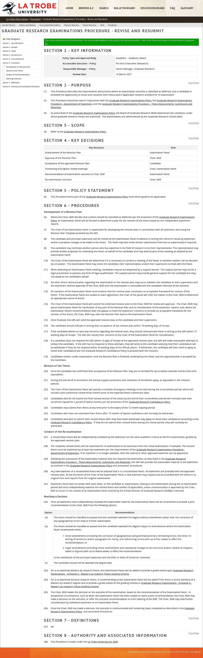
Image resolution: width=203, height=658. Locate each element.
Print (102, 25)
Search (103, 8)
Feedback (112, 25)
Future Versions (89, 25)
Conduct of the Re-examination (18, 75)
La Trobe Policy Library (17, 19)
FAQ (172, 8)
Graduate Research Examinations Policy (130, 100)
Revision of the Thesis (14, 71)
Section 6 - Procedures (11, 63)
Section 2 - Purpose (10, 47)
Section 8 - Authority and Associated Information (21, 86)
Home (69, 8)
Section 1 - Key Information (13, 43)
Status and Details (27, 25)
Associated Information (49, 25)
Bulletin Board (124, 8)
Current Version (8, 25)
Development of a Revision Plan (18, 67)
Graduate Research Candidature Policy (149, 401)
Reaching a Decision (13, 79)
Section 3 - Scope (9, 51)
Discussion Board (153, 8)
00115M (197, 652)
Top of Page (193, 83)
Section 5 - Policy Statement (13, 59)
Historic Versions (71, 25)
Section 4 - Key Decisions (12, 55)
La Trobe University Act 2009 (103, 641)
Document (36, 19)
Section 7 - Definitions (11, 82)
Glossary (187, 8)
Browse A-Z (86, 8)
